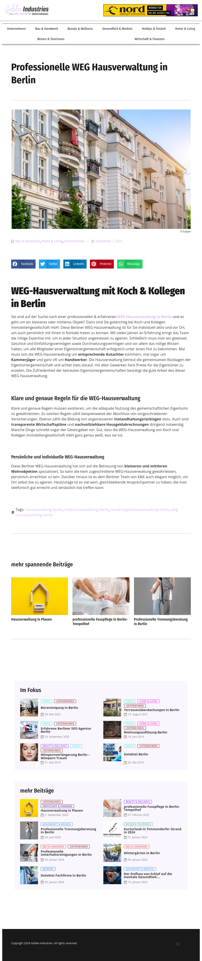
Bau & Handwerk (46, 29)
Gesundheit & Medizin (117, 29)
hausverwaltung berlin (43, 509)
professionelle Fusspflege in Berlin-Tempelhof (100, 621)
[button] (23, 264)
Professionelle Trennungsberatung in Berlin (161, 621)
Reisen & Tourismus (50, 39)
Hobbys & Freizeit (154, 29)
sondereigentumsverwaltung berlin (140, 509)
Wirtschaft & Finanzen (150, 39)
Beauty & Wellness (80, 29)
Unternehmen (16, 29)
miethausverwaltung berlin (86, 509)
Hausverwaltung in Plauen (31, 619)
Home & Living (185, 29)
